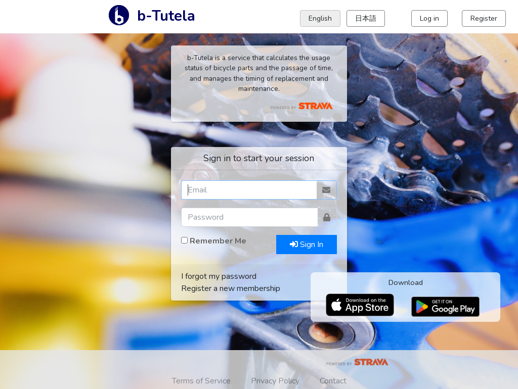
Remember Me (218, 241)
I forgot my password (218, 276)
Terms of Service (201, 380)
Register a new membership (230, 288)
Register (483, 18)
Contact (333, 380)
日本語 (365, 18)
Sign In (306, 244)
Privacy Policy (275, 380)
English (320, 18)
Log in (429, 18)
